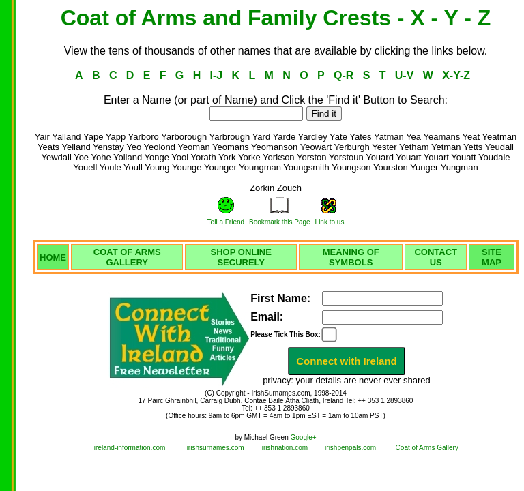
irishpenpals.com (350, 447)
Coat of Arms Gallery (427, 447)
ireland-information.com (130, 447)
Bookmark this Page (279, 222)
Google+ (304, 437)
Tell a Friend (225, 222)
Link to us (330, 222)
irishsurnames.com (215, 447)
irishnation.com (285, 447)
